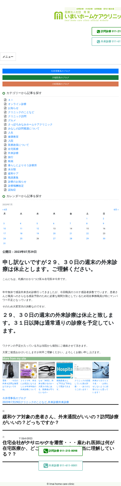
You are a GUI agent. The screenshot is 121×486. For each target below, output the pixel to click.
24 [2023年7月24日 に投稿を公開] (4, 238)
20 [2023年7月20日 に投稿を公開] (54, 233)
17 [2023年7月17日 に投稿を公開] (4, 233)
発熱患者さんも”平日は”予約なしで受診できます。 (64, 385)
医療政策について (18, 144)
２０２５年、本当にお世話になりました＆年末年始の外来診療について (28, 385)
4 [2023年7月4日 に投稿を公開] (20, 223)
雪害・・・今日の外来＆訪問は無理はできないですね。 (10, 385)
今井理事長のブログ (14, 398)
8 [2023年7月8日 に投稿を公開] (86, 223)
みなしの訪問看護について (23, 128)
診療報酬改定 (16, 185)
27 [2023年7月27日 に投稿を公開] (54, 238)
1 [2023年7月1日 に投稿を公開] (86, 218)
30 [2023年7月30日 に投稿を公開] (104, 238)
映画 (10, 161)
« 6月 (4, 209)
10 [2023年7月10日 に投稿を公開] (4, 228)
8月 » (116, 209)
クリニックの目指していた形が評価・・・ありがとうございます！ (82, 385)
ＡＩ (10, 99)
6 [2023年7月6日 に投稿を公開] (53, 223)
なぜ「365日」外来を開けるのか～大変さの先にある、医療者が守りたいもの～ (46, 386)
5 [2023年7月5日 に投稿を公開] (37, 223)
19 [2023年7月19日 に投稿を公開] (38, 233)
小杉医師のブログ (60, 84)
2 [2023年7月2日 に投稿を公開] (103, 218)
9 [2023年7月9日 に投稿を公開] (103, 223)
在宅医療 (13, 149)
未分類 (12, 169)
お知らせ (13, 108)
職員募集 (13, 177)
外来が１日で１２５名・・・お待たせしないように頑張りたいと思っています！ (100, 386)
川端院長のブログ (60, 77)
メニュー (7, 56)
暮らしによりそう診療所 (22, 165)
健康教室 (13, 136)
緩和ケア (14, 173)
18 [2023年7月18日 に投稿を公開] (21, 233)
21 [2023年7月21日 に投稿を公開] (71, 233)
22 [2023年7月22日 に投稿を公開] (87, 233)
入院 (10, 140)
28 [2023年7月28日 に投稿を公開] (71, 238)
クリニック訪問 (17, 116)
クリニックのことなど (34, 402)
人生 (10, 132)
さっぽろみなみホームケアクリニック (30, 124)
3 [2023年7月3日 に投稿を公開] (4, 223)
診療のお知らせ (17, 181)
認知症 (12, 189)
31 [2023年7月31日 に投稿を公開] (4, 243)
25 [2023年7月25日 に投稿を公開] (21, 238)
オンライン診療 (17, 104)
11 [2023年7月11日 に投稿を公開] (21, 228)
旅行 (10, 157)
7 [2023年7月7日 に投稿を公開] (70, 223)
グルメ (12, 120)
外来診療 (53, 402)
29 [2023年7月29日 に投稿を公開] (87, 238)
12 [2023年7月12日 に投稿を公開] (38, 228)
